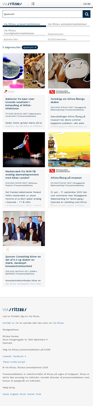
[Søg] (43, 14)
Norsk (23, 394)
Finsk (38, 394)
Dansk (6, 394)
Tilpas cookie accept (14, 362)
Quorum (30, 47)
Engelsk (14, 394)
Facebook (18, 356)
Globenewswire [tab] (55, 34)
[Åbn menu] (33, 3)
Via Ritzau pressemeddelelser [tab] (22, 24)
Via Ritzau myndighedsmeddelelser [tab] (19, 32)
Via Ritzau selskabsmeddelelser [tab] (67, 24)
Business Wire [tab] (11, 39)
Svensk (30, 394)
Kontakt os (8, 323)
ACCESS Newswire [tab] (57, 39)
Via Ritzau (58, 323)
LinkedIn (7, 356)
